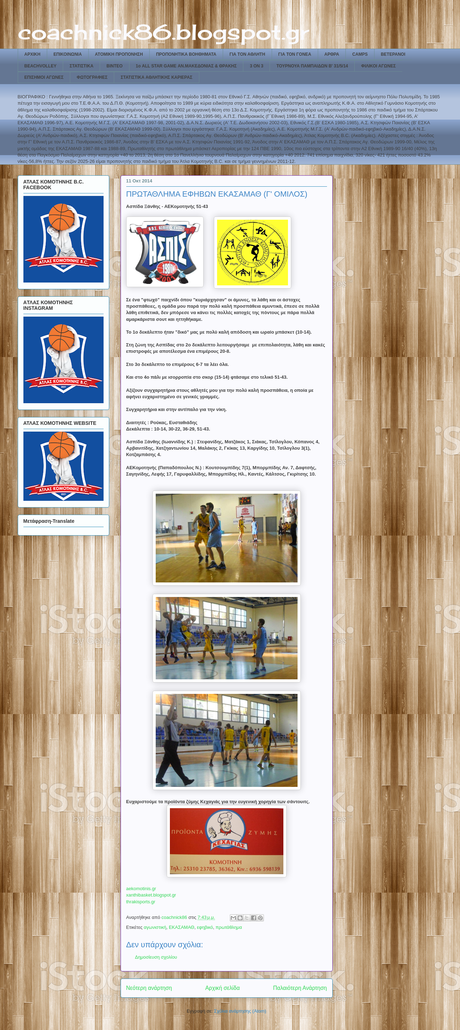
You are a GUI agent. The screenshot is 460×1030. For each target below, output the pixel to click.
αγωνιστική (155, 927)
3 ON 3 (256, 66)
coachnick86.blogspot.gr (163, 32)
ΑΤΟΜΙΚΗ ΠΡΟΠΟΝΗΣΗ (119, 54)
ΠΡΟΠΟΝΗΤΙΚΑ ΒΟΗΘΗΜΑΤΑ (186, 54)
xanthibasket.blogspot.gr (151, 895)
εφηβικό (205, 927)
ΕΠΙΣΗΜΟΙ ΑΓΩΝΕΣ (44, 77)
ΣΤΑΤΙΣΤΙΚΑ (81, 66)
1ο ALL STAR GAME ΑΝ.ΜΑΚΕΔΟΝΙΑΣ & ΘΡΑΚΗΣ (186, 66)
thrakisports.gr (140, 901)
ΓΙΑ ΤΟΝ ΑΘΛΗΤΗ (247, 54)
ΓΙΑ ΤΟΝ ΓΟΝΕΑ (294, 54)
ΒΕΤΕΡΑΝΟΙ (393, 54)
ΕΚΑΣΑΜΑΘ (181, 927)
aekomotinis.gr (141, 888)
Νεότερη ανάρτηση (149, 988)
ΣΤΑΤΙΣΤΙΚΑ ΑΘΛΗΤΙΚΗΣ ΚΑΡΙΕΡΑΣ (156, 77)
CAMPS (359, 54)
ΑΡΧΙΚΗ (32, 54)
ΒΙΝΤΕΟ (114, 66)
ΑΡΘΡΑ (332, 54)
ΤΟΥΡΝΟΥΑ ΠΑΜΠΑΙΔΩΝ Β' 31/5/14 (312, 66)
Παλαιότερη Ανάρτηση (300, 988)
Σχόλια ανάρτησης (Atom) (240, 1011)
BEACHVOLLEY (40, 66)
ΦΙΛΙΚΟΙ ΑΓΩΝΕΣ (378, 66)
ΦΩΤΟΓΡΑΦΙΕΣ (92, 77)
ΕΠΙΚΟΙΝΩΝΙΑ (68, 54)
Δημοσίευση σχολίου (156, 957)
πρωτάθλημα (229, 927)
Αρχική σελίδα (222, 988)
